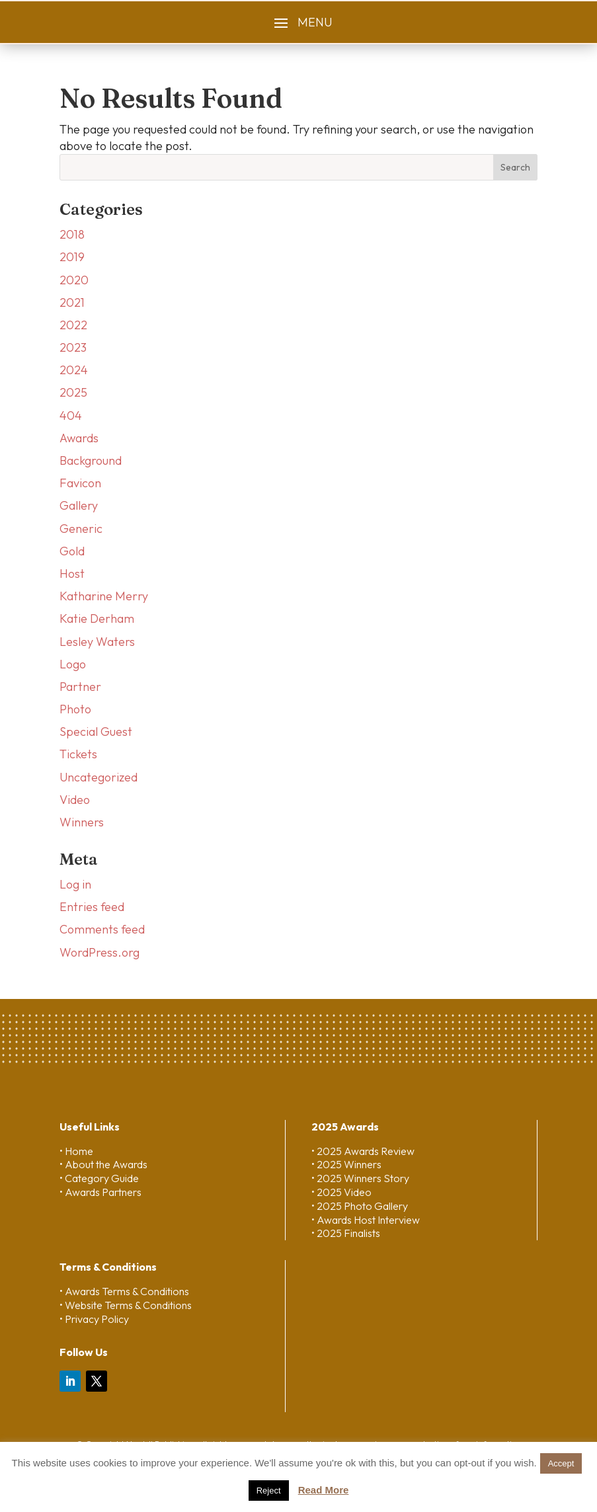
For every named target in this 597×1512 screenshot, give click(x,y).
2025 (73, 392)
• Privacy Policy (94, 1319)
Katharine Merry (104, 596)
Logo (73, 664)
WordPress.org (99, 952)
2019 (72, 256)
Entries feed (92, 906)
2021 (72, 302)
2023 (73, 347)
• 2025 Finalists (345, 1233)
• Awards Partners (100, 1192)
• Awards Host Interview (365, 1219)
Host (72, 573)
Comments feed (102, 929)
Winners (82, 822)
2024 (74, 370)
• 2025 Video (341, 1192)
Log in (75, 884)
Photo (75, 709)
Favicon (80, 483)
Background (91, 460)
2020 (74, 280)
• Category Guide (99, 1178)
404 (71, 415)
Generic (81, 528)
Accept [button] (561, 1463)
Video (75, 799)
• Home (76, 1151)
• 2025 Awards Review (363, 1151)
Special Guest (96, 731)
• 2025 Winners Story (360, 1178)
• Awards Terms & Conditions (124, 1291)
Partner (80, 686)
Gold (72, 551)
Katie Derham (97, 618)
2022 (73, 325)
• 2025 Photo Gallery (359, 1206)
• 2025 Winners (346, 1164)
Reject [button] (269, 1490)
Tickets (78, 754)
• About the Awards (103, 1164)
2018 (72, 234)
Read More (323, 1489)
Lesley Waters (97, 641)
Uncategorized (99, 777)
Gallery (79, 505)
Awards (79, 438)
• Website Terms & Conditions (126, 1305)
